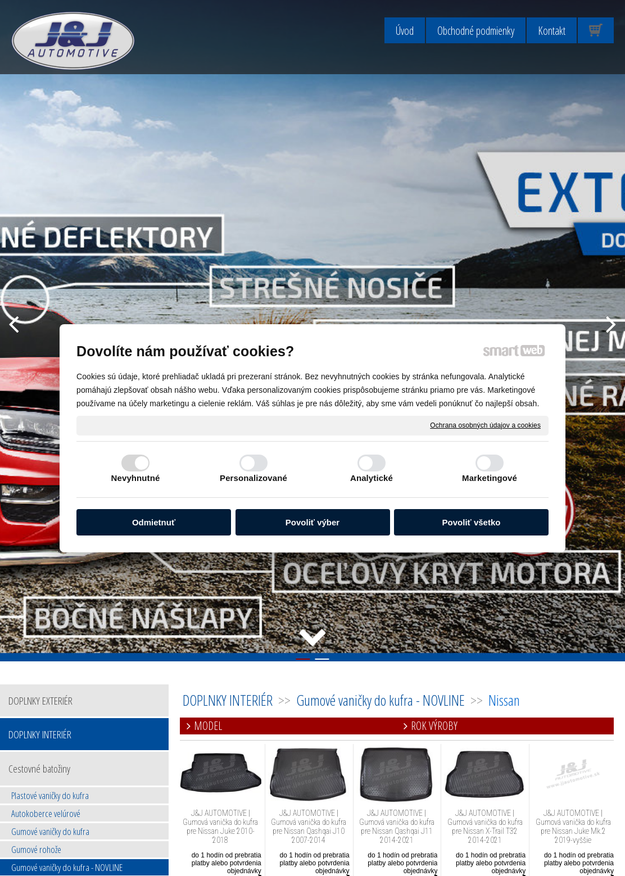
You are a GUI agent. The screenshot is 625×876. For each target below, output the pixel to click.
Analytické (371, 478)
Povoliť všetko (471, 522)
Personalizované (253, 478)
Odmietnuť (153, 522)
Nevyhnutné (135, 478)
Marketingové (489, 478)
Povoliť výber (312, 522)
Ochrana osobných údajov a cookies (485, 425)
